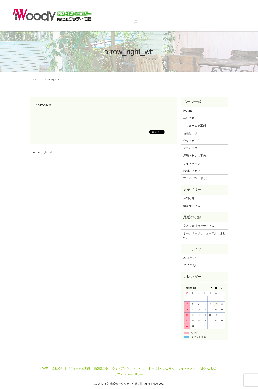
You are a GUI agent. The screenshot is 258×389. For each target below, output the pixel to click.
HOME (107, 11)
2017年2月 (190, 265)
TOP (35, 79)
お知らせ (189, 198)
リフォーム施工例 (148, 11)
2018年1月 (190, 257)
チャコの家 (148, 18)
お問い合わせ (199, 18)
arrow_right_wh (43, 152)
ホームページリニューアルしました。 (204, 235)
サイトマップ (191, 163)
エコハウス (218, 11)
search (218, 19)
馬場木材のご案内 (173, 18)
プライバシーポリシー (197, 178)
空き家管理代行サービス (118, 18)
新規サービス (191, 206)
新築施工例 (173, 11)
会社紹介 (124, 11)
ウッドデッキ (195, 11)
